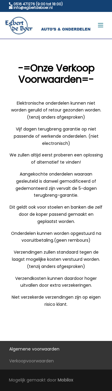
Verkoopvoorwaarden (31, 361)
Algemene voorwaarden (34, 349)
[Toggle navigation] (100, 25)
